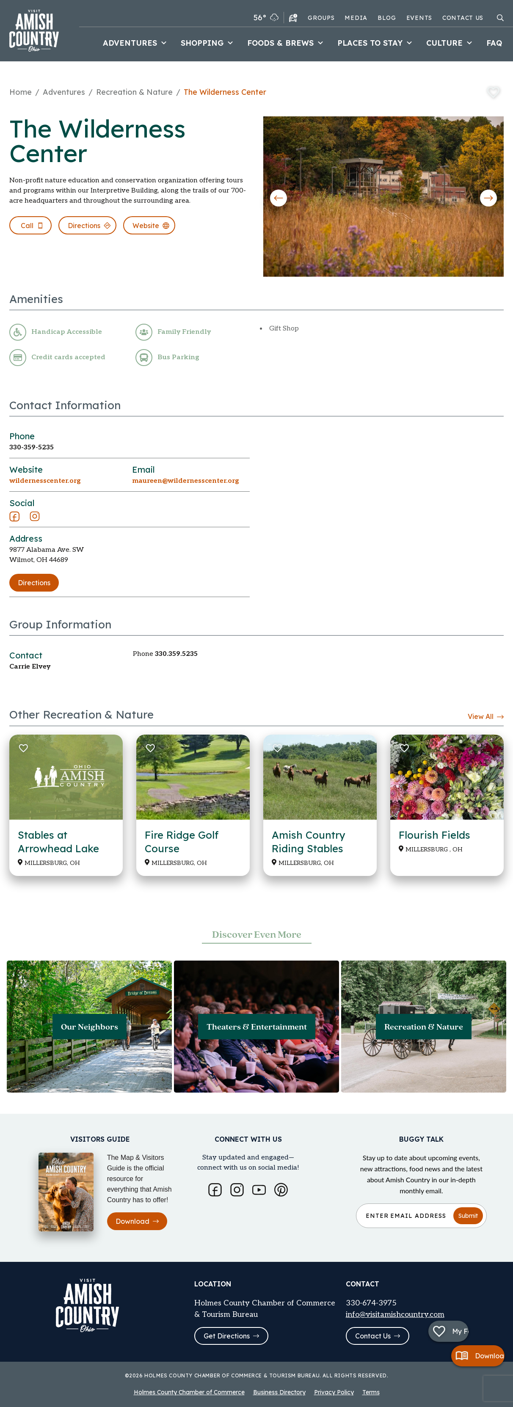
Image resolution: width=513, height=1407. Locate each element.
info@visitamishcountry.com (395, 1313)
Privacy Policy (334, 1392)
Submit (468, 1214)
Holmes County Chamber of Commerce (189, 1392)
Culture (450, 43)
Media (356, 18)
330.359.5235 (176, 654)
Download (137, 1220)
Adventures (136, 43)
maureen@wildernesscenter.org (185, 481)
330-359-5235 (31, 447)
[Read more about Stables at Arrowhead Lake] (66, 805)
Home (20, 92)
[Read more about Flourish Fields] (447, 805)
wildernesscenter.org (45, 481)
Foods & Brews (286, 43)
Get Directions (231, 1336)
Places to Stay (375, 43)
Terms (371, 1392)
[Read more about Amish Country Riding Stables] (320, 805)
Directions (34, 582)
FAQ (494, 43)
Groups (321, 18)
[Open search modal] (500, 17)
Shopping (208, 43)
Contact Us (462, 18)
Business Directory (279, 1392)
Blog (387, 18)
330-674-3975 (371, 1302)
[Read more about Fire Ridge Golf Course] (193, 805)
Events (419, 18)
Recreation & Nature (134, 92)
